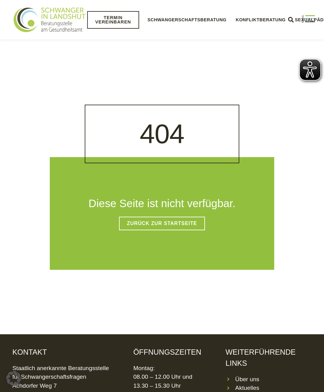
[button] (13, 378)
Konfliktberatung (260, 19)
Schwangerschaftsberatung (187, 19)
